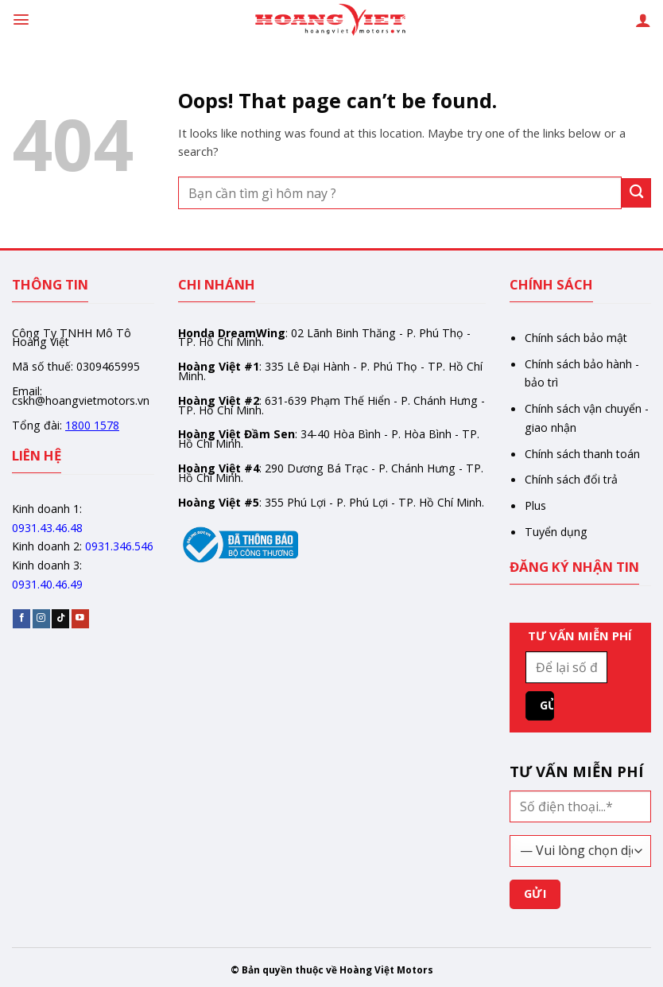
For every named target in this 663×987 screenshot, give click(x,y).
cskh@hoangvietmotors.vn (80, 400)
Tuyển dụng (556, 531)
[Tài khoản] (643, 19)
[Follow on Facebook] (21, 618)
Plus (535, 505)
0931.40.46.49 (47, 584)
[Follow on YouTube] (80, 618)
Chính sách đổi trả (571, 479)
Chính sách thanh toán (582, 453)
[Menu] (21, 19)
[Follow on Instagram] (41, 618)
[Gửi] (636, 193)
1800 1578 (92, 425)
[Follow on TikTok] (60, 618)
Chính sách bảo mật (576, 337)
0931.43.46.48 (47, 527)
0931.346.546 (119, 546)
